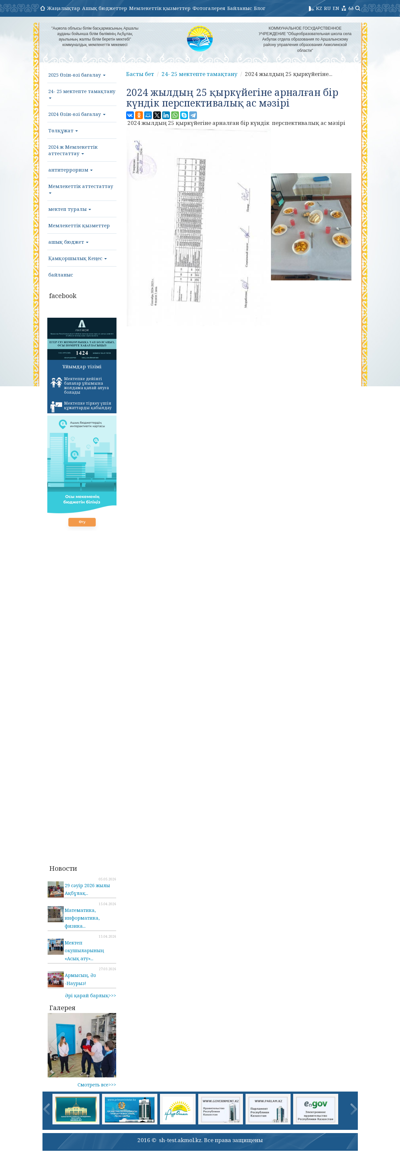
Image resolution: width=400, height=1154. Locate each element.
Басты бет (140, 74)
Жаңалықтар (63, 8)
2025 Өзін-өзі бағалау (77, 74)
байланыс (60, 274)
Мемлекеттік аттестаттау (80, 188)
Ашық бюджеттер (104, 8)
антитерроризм (70, 169)
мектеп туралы (69, 209)
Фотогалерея (208, 8)
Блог (259, 8)
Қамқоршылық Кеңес (77, 258)
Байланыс (239, 8)
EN (336, 8)
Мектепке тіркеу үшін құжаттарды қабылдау (81, 406)
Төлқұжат (63, 130)
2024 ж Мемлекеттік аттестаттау (73, 150)
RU (327, 8)
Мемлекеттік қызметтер (160, 8)
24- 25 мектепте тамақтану (82, 93)
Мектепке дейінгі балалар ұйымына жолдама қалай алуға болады (80, 385)
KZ (319, 8)
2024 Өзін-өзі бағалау (77, 114)
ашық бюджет (68, 242)
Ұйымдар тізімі (81, 366)
